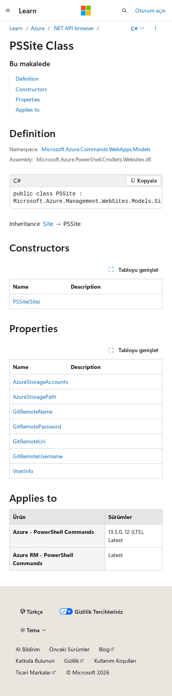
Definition (27, 78)
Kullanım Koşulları (115, 660)
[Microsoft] (86, 10)
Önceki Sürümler (69, 649)
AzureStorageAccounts (40, 381)
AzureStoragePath (34, 396)
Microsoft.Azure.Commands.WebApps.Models (95, 149)
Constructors (31, 89)
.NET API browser (73, 28)
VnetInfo (23, 471)
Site (48, 223)
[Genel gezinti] (8, 11)
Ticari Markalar (33, 672)
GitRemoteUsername (38, 456)
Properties (28, 99)
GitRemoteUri (29, 441)
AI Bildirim (28, 649)
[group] (86, 197)
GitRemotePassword (37, 426)
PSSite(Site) (26, 301)
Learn (16, 28)
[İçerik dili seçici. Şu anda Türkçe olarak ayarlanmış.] (31, 612)
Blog (104, 649)
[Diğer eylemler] (156, 28)
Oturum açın (150, 10)
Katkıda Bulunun (35, 660)
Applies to (27, 109)
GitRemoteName (32, 411)
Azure (38, 28)
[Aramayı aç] (124, 11)
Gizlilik (71, 660)
